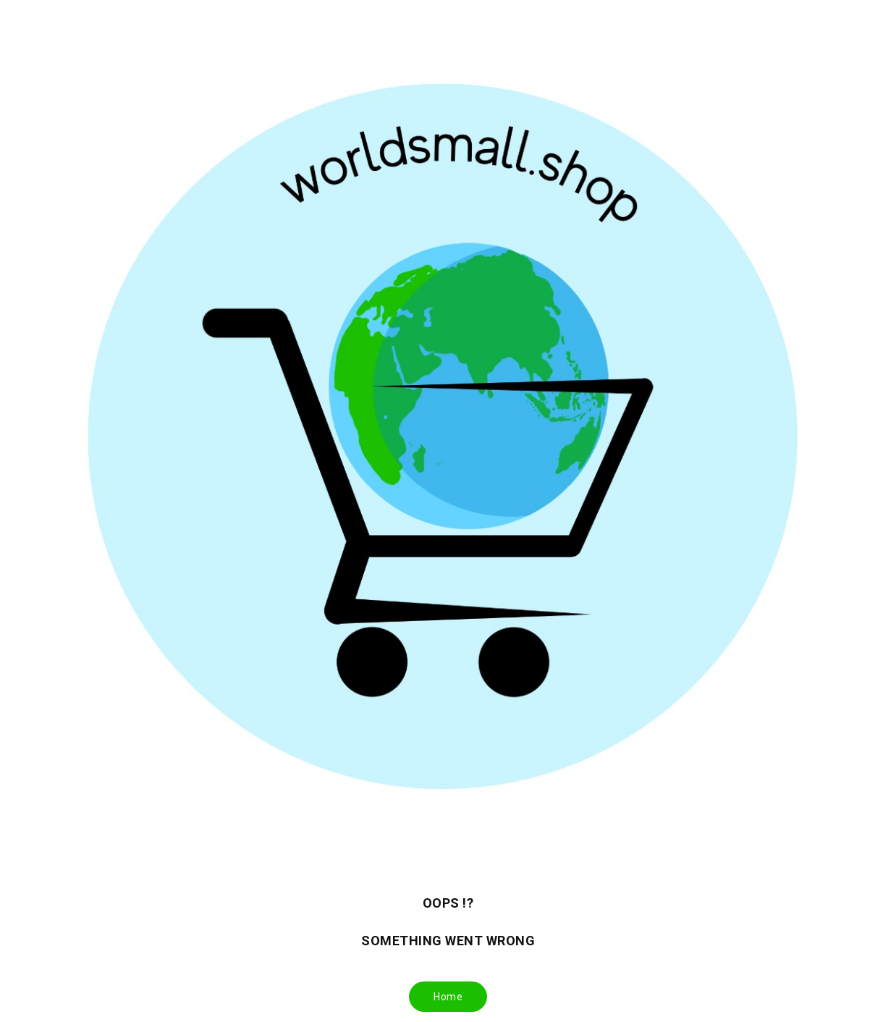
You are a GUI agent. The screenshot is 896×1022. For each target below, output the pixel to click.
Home (448, 996)
